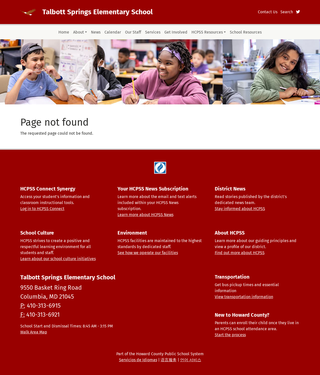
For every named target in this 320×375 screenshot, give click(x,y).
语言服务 (169, 359)
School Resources (246, 32)
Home (63, 32)
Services (152, 32)
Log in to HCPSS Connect (42, 208)
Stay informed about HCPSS (240, 208)
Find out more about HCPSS (240, 252)
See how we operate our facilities (148, 252)
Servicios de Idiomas (138, 359)
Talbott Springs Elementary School (97, 12)
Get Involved (175, 32)
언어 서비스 (190, 359)
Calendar (112, 32)
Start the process (230, 334)
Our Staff (133, 32)
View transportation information (244, 296)
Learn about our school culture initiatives (58, 258)
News (95, 32)
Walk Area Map (33, 332)
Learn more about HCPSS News (145, 214)
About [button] (78, 32)
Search (286, 12)
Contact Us (267, 12)
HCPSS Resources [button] (207, 32)
